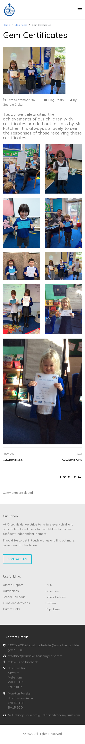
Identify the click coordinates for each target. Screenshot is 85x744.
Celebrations (13, 459)
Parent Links (11, 609)
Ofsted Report (13, 585)
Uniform (51, 603)
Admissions (11, 591)
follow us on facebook (23, 662)
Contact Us (17, 559)
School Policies (56, 597)
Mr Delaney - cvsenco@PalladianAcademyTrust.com (44, 715)
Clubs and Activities (16, 603)
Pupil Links (53, 609)
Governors (53, 591)
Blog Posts (56, 100)
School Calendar (14, 597)
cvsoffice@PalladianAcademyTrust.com (35, 656)
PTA (49, 585)
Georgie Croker (13, 104)
